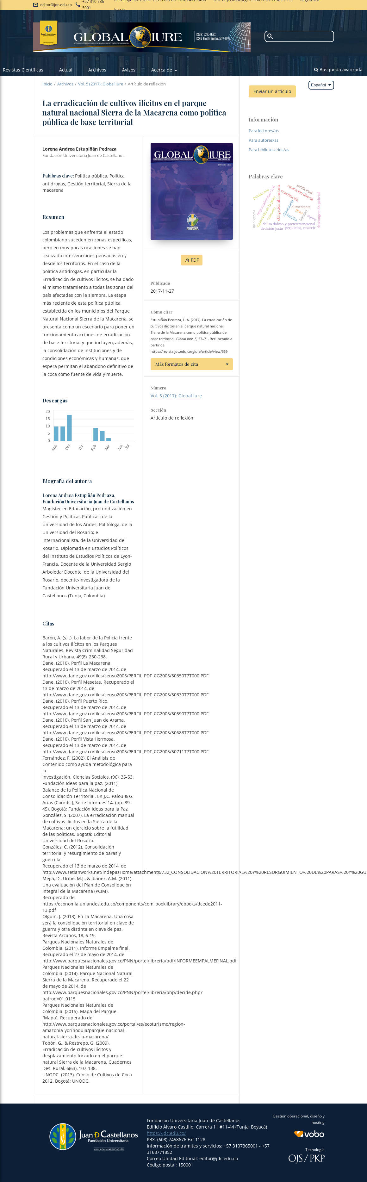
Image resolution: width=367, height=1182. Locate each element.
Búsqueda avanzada (338, 69)
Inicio (47, 84)
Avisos (128, 70)
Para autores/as (263, 140)
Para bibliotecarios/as (269, 149)
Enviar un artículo (272, 91)
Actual (65, 70)
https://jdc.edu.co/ (166, 1133)
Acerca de (162, 70)
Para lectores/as (264, 131)
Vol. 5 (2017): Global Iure (100, 84)
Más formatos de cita (176, 364)
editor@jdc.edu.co (56, 4)
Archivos (97, 70)
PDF (194, 260)
